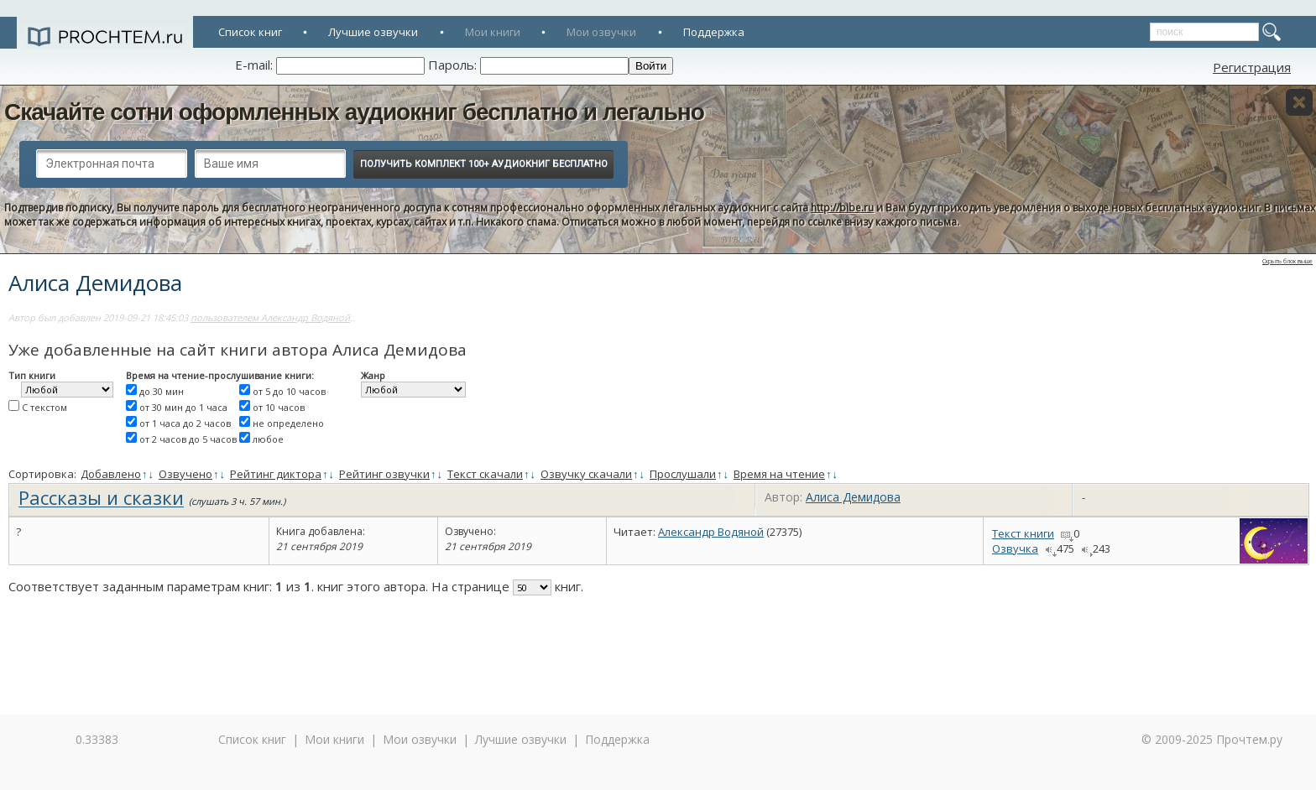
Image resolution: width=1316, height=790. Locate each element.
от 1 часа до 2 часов (185, 423)
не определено (288, 423)
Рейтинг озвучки (384, 473)
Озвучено (185, 473)
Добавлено (111, 473)
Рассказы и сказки (101, 497)
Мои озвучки (601, 31)
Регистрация (1252, 67)
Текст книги (1023, 533)
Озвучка (1015, 548)
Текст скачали (485, 473)
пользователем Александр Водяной (270, 317)
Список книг (250, 31)
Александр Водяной (711, 531)
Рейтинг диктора (275, 473)
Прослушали (683, 473)
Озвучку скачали (586, 473)
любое (268, 439)
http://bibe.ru (842, 207)
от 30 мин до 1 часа (183, 407)
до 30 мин (161, 391)
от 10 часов (279, 407)
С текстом (44, 407)
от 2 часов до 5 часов (188, 439)
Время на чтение (779, 473)
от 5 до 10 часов (289, 391)
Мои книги (492, 31)
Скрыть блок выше (1287, 261)
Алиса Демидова (853, 497)
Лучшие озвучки (373, 31)
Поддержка (713, 31)
